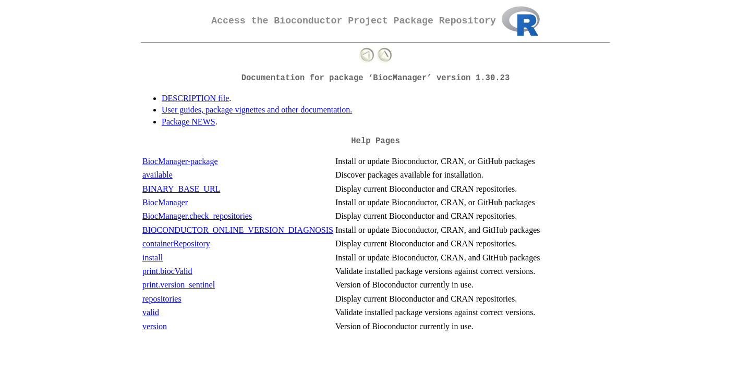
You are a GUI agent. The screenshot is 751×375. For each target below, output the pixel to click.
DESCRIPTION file (195, 98)
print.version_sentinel (178, 284)
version (154, 326)
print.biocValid (167, 271)
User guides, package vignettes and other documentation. (257, 109)
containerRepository (176, 243)
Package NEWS (188, 121)
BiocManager (165, 202)
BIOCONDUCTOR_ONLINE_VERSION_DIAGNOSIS (237, 230)
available (157, 174)
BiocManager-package (180, 161)
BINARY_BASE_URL (181, 188)
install (152, 257)
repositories (161, 298)
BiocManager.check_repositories (197, 215)
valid (150, 312)
